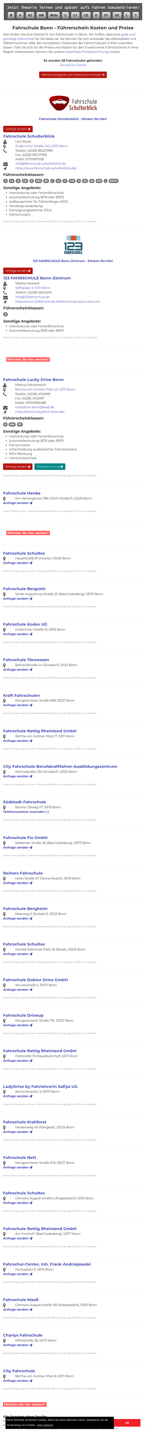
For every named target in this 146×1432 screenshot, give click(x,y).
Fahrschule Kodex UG (25, 624)
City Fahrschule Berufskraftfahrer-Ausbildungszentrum (60, 766)
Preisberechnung (50, 466)
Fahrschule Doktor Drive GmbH (35, 979)
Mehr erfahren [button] (45, 1425)
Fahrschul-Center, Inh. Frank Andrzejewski (47, 1264)
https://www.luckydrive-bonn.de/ (39, 412)
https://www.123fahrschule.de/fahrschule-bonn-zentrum (57, 301)
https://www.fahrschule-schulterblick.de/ (46, 168)
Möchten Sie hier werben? (28, 359)
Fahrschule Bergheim (25, 908)
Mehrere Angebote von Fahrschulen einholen (73, 75)
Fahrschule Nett (19, 1157)
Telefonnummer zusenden (26, 812)
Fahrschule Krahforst (24, 1122)
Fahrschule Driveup (23, 1015)
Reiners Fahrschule (23, 873)
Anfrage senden (18, 129)
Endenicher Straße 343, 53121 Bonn (41, 146)
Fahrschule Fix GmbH (25, 837)
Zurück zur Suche (73, 65)
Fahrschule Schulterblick (29, 136)
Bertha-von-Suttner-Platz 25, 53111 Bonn (45, 389)
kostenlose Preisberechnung (86, 52)
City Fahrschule (19, 1370)
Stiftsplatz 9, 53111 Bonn (32, 288)
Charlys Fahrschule (22, 1335)
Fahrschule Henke (21, 493)
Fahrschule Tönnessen (26, 659)
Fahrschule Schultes (24, 553)
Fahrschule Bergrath (24, 588)
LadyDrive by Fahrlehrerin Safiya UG (40, 1086)
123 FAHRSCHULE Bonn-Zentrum (37, 278)
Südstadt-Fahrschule (24, 801)
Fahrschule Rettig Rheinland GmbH (39, 731)
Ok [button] (127, 1422)
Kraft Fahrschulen (21, 695)
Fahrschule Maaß (20, 1299)
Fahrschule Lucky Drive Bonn (33, 379)
